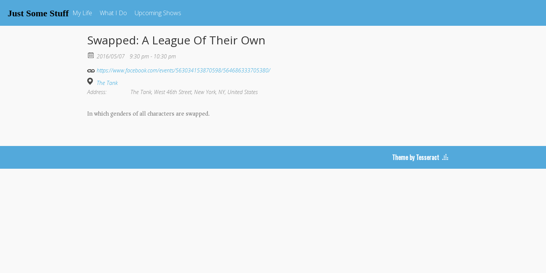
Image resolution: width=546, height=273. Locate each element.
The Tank (107, 83)
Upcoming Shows (158, 13)
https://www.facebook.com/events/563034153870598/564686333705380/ (178, 69)
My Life (82, 13)
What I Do (113, 13)
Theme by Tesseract (415, 157)
